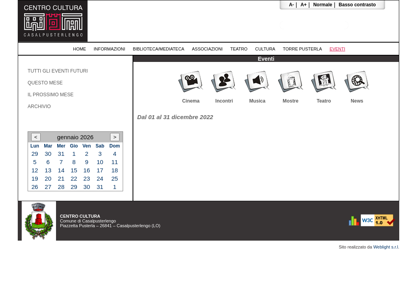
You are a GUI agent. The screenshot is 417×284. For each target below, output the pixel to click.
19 (35, 178)
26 (35, 186)
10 (100, 162)
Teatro (239, 49)
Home (79, 49)
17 (100, 170)
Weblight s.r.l (385, 247)
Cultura (265, 49)
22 (74, 178)
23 (86, 178)
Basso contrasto (357, 4)
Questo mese (45, 83)
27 (48, 186)
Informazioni (109, 49)
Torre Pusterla (302, 49)
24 (100, 178)
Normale (322, 4)
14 (61, 170)
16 (86, 170)
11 (114, 162)
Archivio (39, 106)
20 (48, 178)
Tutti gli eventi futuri (58, 71)
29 (35, 153)
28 (61, 186)
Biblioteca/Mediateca (158, 49)
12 (35, 170)
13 (48, 170)
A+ (304, 4)
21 (61, 178)
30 (48, 153)
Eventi (337, 49)
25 (114, 178)
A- (291, 4)
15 (74, 170)
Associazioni (207, 49)
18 (114, 170)
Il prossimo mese (50, 94)
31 (61, 153)
